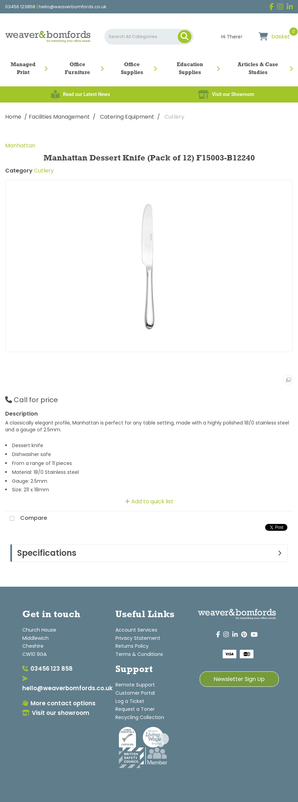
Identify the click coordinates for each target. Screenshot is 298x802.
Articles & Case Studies (258, 68)
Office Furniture (77, 68)
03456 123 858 (47, 669)
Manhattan (20, 145)
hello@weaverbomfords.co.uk (73, 7)
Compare (26, 518)
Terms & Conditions (139, 654)
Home (13, 117)
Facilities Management (59, 117)
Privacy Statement (137, 638)
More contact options (59, 703)
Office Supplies (132, 68)
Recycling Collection (139, 717)
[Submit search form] (184, 36)
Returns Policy (132, 646)
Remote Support (135, 684)
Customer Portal (135, 693)
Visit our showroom (55, 713)
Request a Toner (135, 709)
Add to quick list (149, 501)
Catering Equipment (127, 117)
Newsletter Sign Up (239, 679)
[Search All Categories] (149, 37)
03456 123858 (20, 7)
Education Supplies (190, 68)
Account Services (136, 629)
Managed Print (23, 68)
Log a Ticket (129, 701)
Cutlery (174, 117)
